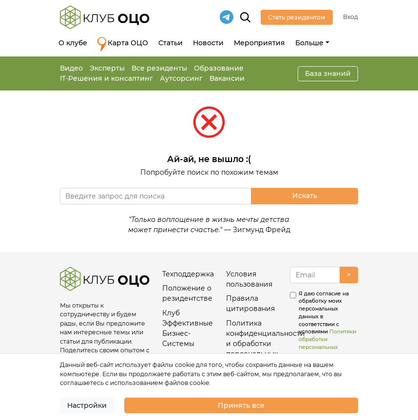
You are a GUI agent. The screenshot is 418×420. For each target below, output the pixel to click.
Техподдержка (188, 274)
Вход (350, 16)
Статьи (170, 42)
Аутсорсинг (181, 78)
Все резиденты (159, 68)
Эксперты (107, 68)
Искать (304, 195)
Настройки (87, 405)
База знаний (328, 73)
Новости (208, 42)
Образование (219, 68)
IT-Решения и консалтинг (106, 78)
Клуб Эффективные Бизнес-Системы (187, 328)
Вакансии (227, 78)
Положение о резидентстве (187, 293)
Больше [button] (309, 42)
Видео (71, 68)
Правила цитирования (250, 303)
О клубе (72, 42)
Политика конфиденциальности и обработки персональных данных (254, 343)
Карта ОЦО (122, 44)
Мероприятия (259, 42)
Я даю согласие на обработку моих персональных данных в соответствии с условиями (327, 324)
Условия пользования (249, 279)
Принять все (241, 405)
